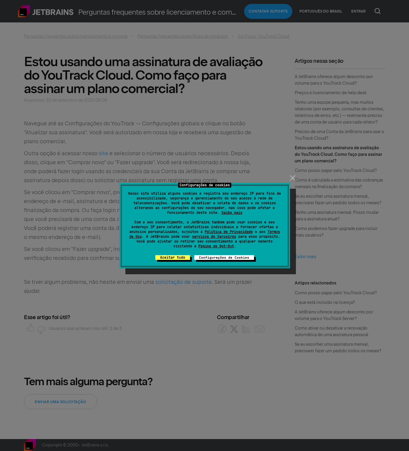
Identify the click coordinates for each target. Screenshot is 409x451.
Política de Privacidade (229, 231)
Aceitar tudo (172, 257)
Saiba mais (231, 212)
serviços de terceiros (214, 236)
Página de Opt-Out (216, 246)
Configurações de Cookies (224, 257)
